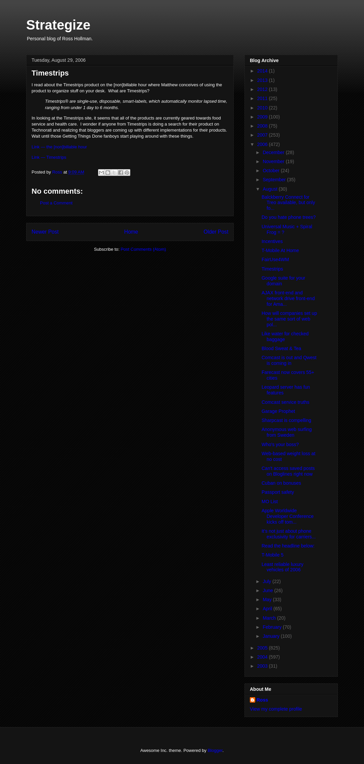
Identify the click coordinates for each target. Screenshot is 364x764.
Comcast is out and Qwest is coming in (289, 360)
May (268, 599)
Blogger (215, 750)
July (267, 581)
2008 (263, 126)
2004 (263, 657)
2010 (263, 107)
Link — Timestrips (49, 157)
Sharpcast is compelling (286, 420)
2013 (263, 80)
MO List (270, 501)
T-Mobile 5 (272, 555)
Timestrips (272, 269)
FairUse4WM (275, 259)
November (274, 161)
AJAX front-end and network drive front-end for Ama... (288, 298)
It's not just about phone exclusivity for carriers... (289, 533)
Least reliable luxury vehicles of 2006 (283, 567)
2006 (263, 144)
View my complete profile (276, 709)
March (270, 618)
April (268, 608)
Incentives (272, 241)
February (273, 627)
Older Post (215, 232)
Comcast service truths (285, 402)
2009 (263, 117)
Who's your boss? (280, 444)
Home (131, 232)
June (268, 590)
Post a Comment (56, 202)
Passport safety (278, 492)
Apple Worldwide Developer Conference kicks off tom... (288, 516)
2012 (263, 89)
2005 (263, 648)
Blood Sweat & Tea (281, 348)
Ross (262, 700)
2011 (263, 98)
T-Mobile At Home (280, 250)
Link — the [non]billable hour (59, 146)
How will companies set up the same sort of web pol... (289, 319)
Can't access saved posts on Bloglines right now (288, 471)
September (275, 179)
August (270, 189)
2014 (263, 71)
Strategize (58, 24)
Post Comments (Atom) (143, 249)
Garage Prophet (278, 411)
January (272, 636)
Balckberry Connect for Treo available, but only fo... (288, 202)
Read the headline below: (288, 545)
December (274, 152)
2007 (263, 135)
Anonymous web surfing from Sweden (287, 432)
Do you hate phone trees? (289, 217)
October (272, 170)
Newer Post (45, 232)
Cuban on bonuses (281, 483)
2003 (263, 666)
